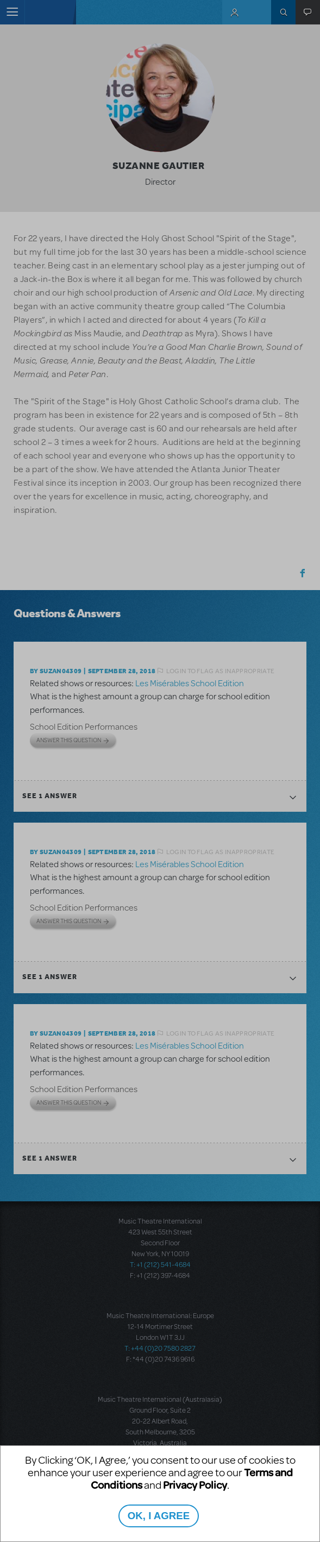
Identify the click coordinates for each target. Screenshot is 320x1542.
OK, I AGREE (159, 1515)
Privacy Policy (195, 1485)
